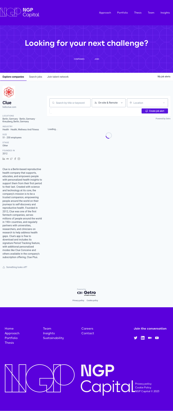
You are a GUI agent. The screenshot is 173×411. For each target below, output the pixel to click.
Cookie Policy (143, 387)
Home (9, 328)
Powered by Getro (163, 119)
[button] (59, 110)
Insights (165, 12)
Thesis (138, 12)
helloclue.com (9, 107)
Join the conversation (150, 328)
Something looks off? (15, 267)
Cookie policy (92, 300)
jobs (35, 76)
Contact (87, 333)
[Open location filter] (163, 102)
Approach (105, 12)
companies (13, 76)
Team (151, 12)
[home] (35, 12)
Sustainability (53, 338)
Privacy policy (78, 300)
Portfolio (122, 12)
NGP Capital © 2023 (147, 391)
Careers (87, 328)
